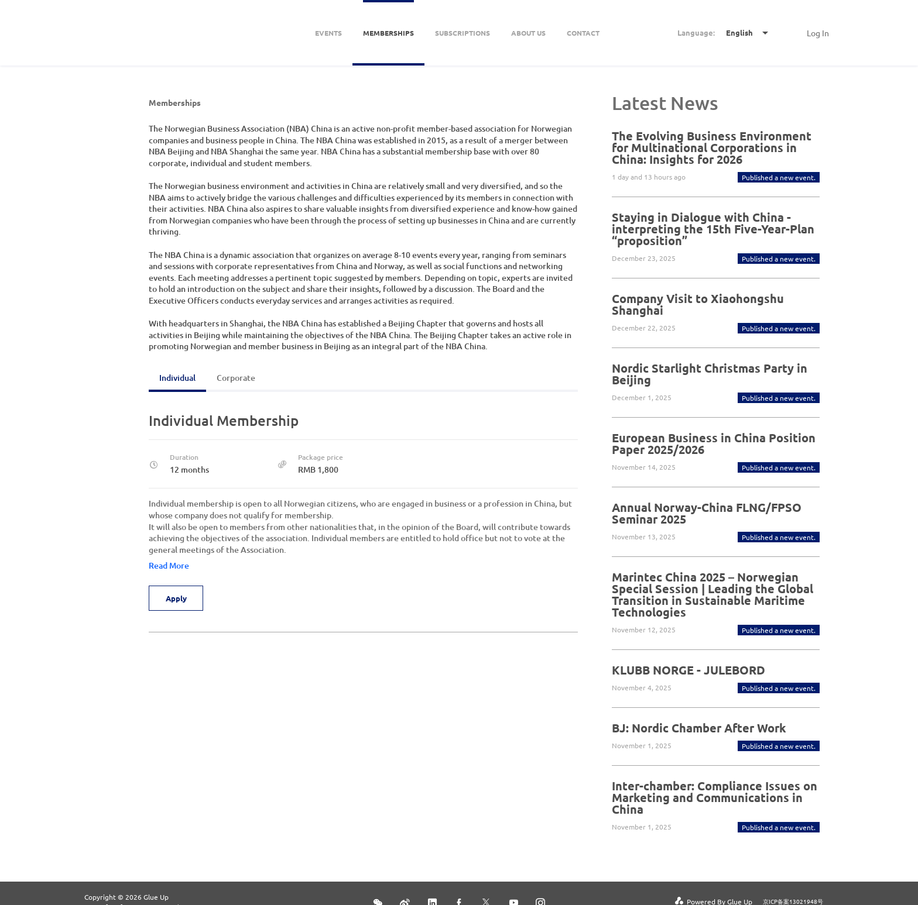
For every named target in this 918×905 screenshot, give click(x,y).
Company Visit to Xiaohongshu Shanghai (698, 304)
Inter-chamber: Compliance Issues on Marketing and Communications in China (714, 797)
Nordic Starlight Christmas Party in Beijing (709, 374)
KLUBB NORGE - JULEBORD (688, 670)
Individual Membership (224, 420)
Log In (818, 32)
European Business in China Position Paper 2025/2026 (714, 443)
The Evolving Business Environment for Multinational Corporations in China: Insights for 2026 (711, 147)
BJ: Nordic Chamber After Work (699, 728)
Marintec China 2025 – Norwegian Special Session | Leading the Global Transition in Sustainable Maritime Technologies (712, 594)
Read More (169, 565)
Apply (177, 598)
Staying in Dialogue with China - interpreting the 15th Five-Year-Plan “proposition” (713, 228)
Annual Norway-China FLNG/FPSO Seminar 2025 (706, 513)
